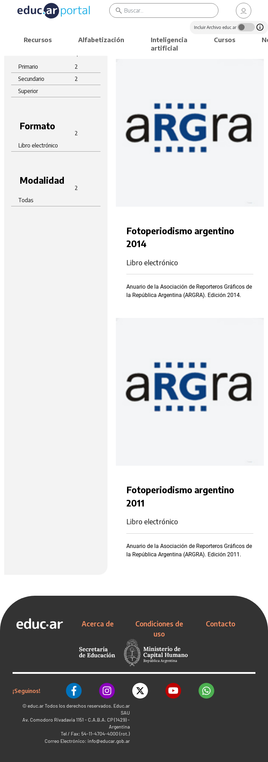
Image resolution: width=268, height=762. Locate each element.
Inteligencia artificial (169, 44)
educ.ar (36, 706)
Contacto (220, 623)
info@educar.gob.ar (109, 741)
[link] (243, 10)
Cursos (224, 40)
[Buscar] (171, 10)
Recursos (38, 40)
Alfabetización (101, 40)
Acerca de (98, 623)
